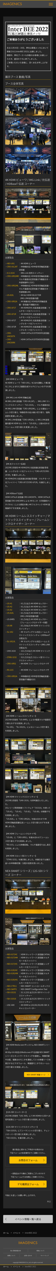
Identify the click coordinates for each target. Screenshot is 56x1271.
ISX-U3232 (11, 992)
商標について (11, 1255)
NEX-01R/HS (12, 979)
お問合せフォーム (28, 1160)
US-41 (9, 603)
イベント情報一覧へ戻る (28, 1219)
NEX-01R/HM (12, 973)
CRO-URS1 (11, 663)
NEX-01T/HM (12, 957)
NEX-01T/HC (12, 954)
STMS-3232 (12, 657)
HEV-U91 (11, 263)
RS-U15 (10, 670)
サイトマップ (45, 1255)
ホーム (6, 1232)
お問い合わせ (28, 1255)
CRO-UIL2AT (12, 266)
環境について (40, 1251)
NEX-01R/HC (12, 970)
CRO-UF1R (11, 314)
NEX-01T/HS (12, 964)
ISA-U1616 (11, 998)
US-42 (9, 606)
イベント (16, 1232)
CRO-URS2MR (13, 276)
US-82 (9, 609)
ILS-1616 (11, 273)
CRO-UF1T (11, 307)
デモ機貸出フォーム (28, 1184)
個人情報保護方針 (15, 1251)
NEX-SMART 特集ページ (36, 1074)
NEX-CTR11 (12, 986)
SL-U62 (10, 632)
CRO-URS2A (12, 301)
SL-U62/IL (11, 641)
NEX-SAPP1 (12, 989)
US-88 (9, 625)
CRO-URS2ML (13, 285)
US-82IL (10, 295)
